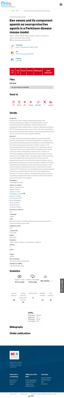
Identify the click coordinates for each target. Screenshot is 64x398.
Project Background (31, 380)
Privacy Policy (24, 393)
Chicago (30, 105)
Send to (18, 72)
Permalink (38, 105)
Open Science (14, 380)
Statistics (30, 71)
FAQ (43, 382)
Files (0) (12, 72)
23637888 (19, 60)
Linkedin (50, 105)
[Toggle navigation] (61, 4)
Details (23, 71)
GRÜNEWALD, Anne (16, 194)
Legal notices (30, 384)
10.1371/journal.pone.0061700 (24, 54)
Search (12, 384)
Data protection (30, 386)
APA (25, 105)
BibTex (19, 105)
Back (13, 10)
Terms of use (13, 393)
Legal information (31, 382)
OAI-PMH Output (46, 380)
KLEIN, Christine (16, 198)
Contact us (45, 384)
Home (17, 10)
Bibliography (38, 71)
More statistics (45, 281)
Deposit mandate (47, 378)
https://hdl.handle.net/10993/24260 (27, 47)
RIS (14, 105)
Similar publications (48, 72)
